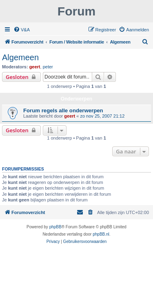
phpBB (55, 227)
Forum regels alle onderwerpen (63, 110)
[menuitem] (21, 30)
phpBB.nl (101, 234)
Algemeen (20, 57)
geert (34, 66)
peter (48, 66)
